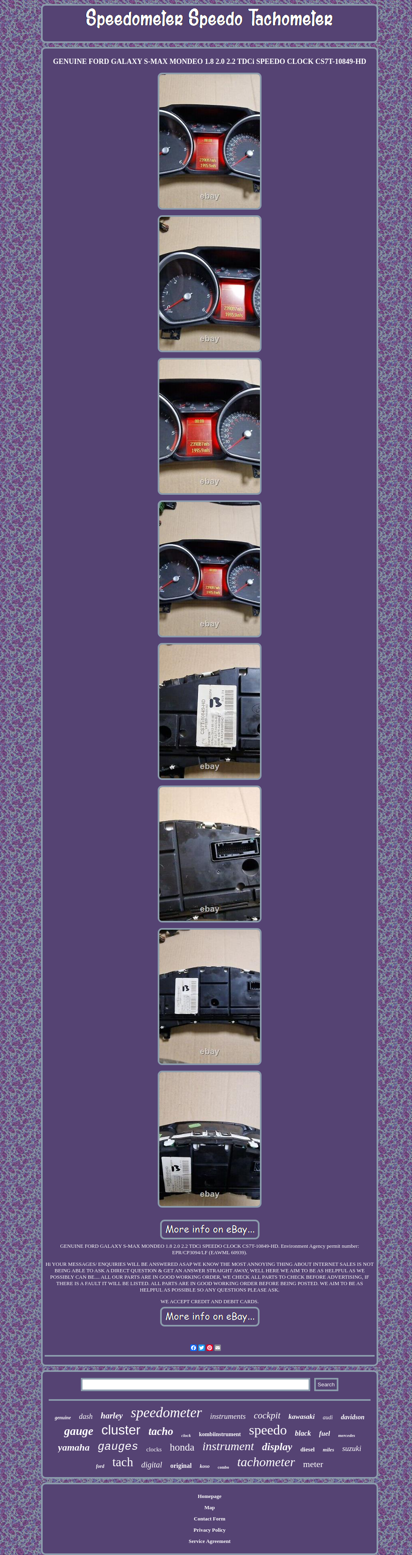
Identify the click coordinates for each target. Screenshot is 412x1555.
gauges (118, 1447)
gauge (78, 1430)
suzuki (351, 1448)
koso (205, 1466)
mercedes (346, 1435)
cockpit (267, 1415)
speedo (268, 1429)
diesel (307, 1449)
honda (182, 1447)
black (303, 1433)
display (277, 1447)
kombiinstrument (220, 1434)
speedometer (166, 1412)
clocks (154, 1449)
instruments (228, 1416)
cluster (120, 1429)
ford (100, 1466)
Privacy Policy (210, 1530)
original (181, 1465)
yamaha (74, 1447)
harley (112, 1415)
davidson (353, 1417)
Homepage (209, 1496)
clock (186, 1435)
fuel (324, 1433)
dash (86, 1416)
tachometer (266, 1462)
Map (209, 1507)
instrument (228, 1446)
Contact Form (209, 1519)
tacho (160, 1431)
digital (151, 1464)
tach (122, 1462)
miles (328, 1450)
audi (328, 1417)
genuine (63, 1417)
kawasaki (301, 1416)
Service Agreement (210, 1541)
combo (223, 1467)
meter (313, 1464)
